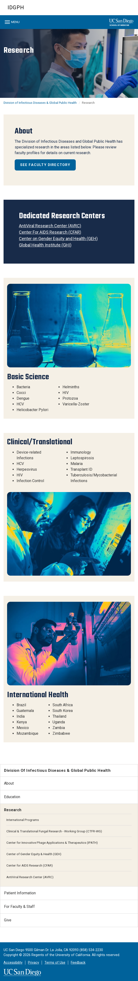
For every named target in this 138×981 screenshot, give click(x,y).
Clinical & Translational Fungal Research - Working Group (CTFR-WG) (54, 831)
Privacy (33, 963)
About (9, 783)
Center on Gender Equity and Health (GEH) (58, 238)
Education (12, 797)
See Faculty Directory (45, 165)
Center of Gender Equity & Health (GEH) (33, 854)
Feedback (78, 963)
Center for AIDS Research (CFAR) (29, 865)
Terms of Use (55, 963)
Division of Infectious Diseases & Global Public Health (40, 102)
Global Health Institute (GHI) (45, 244)
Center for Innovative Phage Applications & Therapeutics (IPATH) (52, 842)
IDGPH (16, 7)
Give (7, 920)
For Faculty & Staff (19, 906)
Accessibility (13, 963)
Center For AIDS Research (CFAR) (50, 232)
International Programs (22, 820)
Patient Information (20, 893)
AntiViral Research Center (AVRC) (50, 225)
